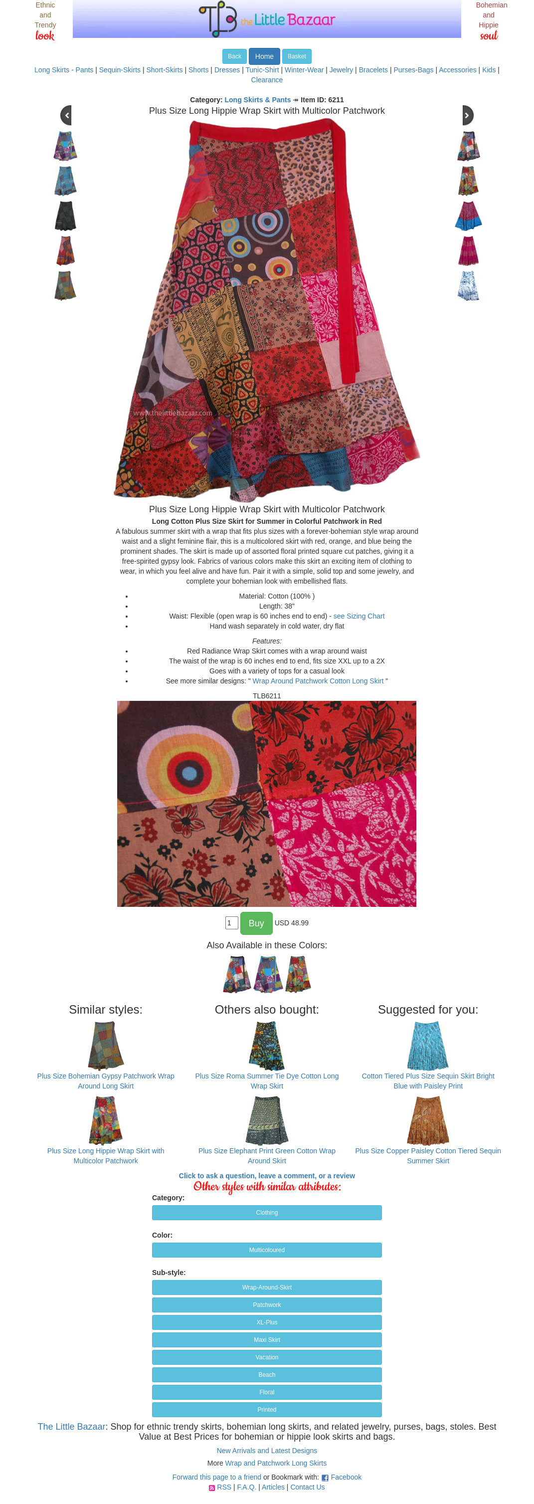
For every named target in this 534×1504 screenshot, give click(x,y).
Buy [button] (256, 923)
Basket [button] (297, 56)
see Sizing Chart (359, 616)
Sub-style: (169, 1273)
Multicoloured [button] (267, 1250)
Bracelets (373, 70)
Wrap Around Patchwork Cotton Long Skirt (318, 681)
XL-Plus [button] (266, 1322)
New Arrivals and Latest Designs (267, 1451)
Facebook (346, 1477)
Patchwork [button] (267, 1304)
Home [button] (264, 56)
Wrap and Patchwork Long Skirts (276, 1463)
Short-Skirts (164, 70)
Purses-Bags (413, 70)
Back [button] (234, 56)
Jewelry (341, 70)
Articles (273, 1487)
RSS (224, 1487)
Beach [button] (266, 1374)
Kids (489, 70)
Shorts (198, 70)
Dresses (227, 70)
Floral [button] (266, 1392)
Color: (162, 1235)
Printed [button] (266, 1409)
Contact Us (307, 1487)
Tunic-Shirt (262, 70)
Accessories (457, 70)
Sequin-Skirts (120, 70)
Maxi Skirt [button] (267, 1339)
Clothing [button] (267, 1212)
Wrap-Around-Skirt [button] (267, 1287)
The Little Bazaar (71, 1427)
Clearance (267, 80)
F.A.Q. (246, 1487)
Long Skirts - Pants (63, 70)
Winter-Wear (304, 70)
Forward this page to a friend (217, 1477)
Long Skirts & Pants (258, 100)
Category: (168, 1198)
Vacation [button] (267, 1357)
